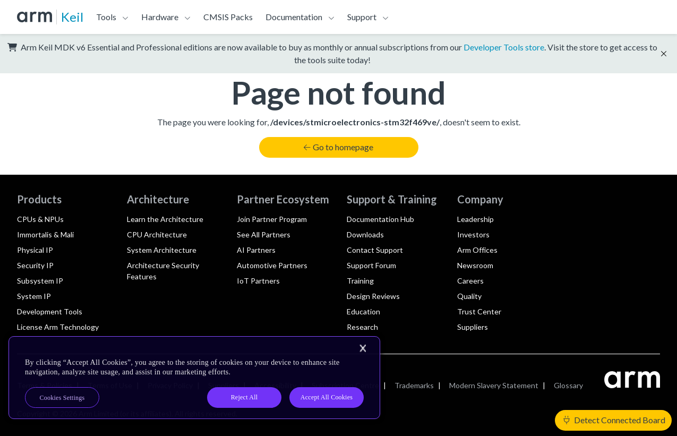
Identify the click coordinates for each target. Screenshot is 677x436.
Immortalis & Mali (45, 234)
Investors (473, 234)
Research (362, 326)
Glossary (568, 385)
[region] (194, 377)
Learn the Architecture (165, 219)
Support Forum (371, 265)
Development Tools (49, 311)
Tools (106, 17)
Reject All (244, 397)
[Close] (362, 348)
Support (361, 17)
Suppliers (472, 326)
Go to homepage (338, 147)
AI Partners (256, 249)
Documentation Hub (380, 219)
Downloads (365, 234)
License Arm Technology (58, 326)
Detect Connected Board (614, 420)
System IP (34, 296)
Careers (470, 280)
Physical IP (35, 249)
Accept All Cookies (327, 397)
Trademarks (414, 385)
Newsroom (475, 265)
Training (360, 280)
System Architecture (161, 249)
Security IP (35, 265)
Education (363, 311)
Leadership (475, 219)
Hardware (159, 17)
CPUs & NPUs (40, 219)
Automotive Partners (272, 265)
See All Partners (263, 234)
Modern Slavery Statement (493, 385)
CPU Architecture (157, 234)
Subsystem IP (40, 280)
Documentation (293, 17)
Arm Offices (477, 249)
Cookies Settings (62, 397)
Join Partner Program (272, 219)
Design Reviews (373, 296)
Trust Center (479, 311)
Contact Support (375, 249)
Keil (72, 16)
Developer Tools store (504, 47)
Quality (469, 296)
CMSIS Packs (228, 17)
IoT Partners (258, 280)
